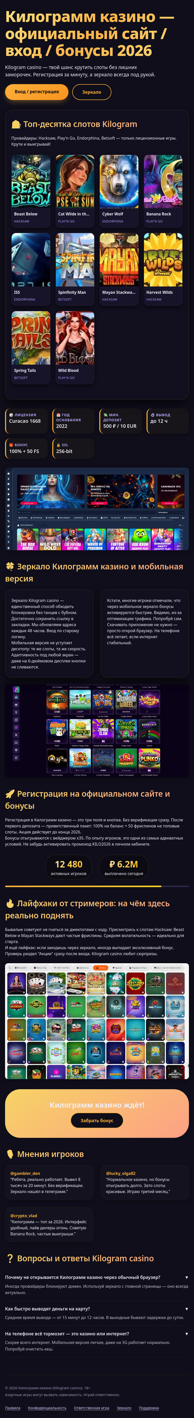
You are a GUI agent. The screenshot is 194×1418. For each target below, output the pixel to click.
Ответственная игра (91, 1407)
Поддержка (149, 1407)
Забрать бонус (97, 1120)
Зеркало (91, 92)
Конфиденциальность (47, 1407)
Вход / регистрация (37, 91)
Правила (12, 1407)
